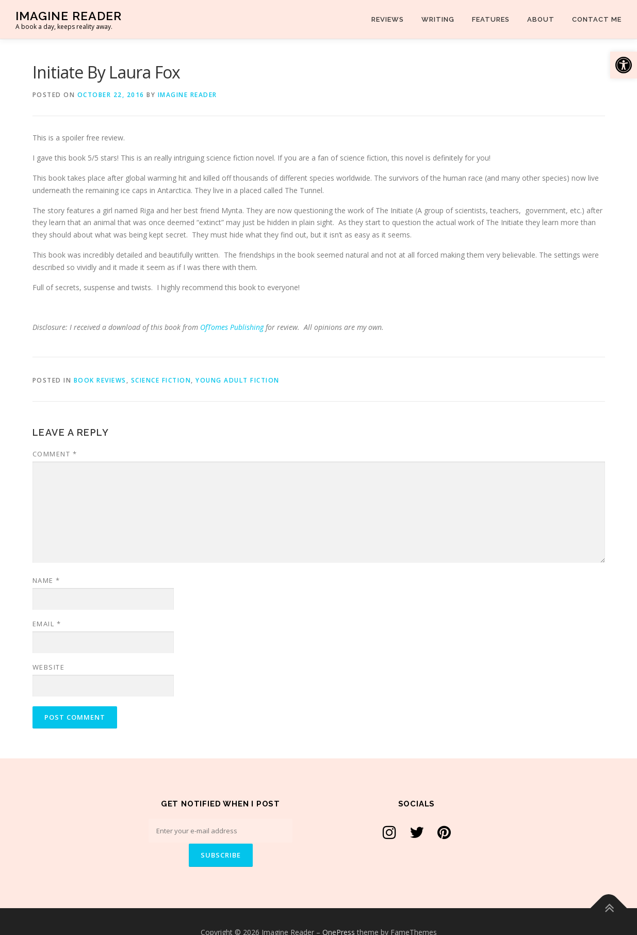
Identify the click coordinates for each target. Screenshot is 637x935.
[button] (623, 65)
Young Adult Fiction (237, 380)
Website (48, 667)
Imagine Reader (68, 16)
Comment (54, 453)
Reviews (387, 19)
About (540, 19)
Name (46, 580)
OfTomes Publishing (232, 327)
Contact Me (597, 19)
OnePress (338, 910)
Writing (437, 19)
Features (491, 19)
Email (46, 623)
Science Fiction (161, 380)
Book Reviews (100, 380)
